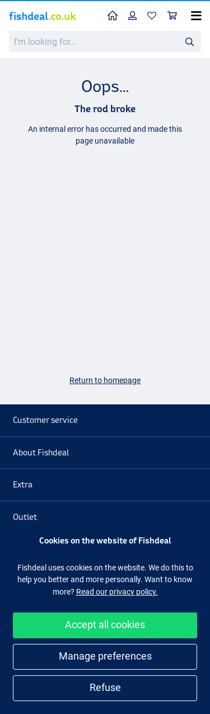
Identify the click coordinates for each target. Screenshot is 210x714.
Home (115, 15)
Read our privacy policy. (117, 591)
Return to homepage (105, 380)
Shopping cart (175, 15)
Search (192, 42)
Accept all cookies (105, 624)
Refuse (105, 687)
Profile (135, 15)
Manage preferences (105, 656)
